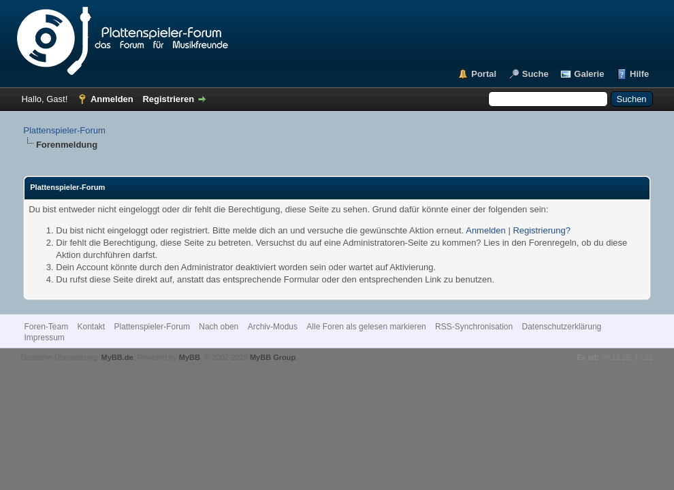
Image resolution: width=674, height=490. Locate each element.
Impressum (44, 337)
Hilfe (639, 74)
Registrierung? (542, 230)
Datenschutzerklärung (562, 326)
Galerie (589, 74)
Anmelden (112, 99)
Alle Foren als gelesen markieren (366, 326)
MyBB (189, 357)
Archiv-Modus (273, 326)
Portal (483, 74)
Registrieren (168, 99)
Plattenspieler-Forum (64, 130)
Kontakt (91, 326)
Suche (535, 74)
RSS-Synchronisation (474, 326)
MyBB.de (117, 357)
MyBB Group (272, 357)
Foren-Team (46, 326)
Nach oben (218, 326)
